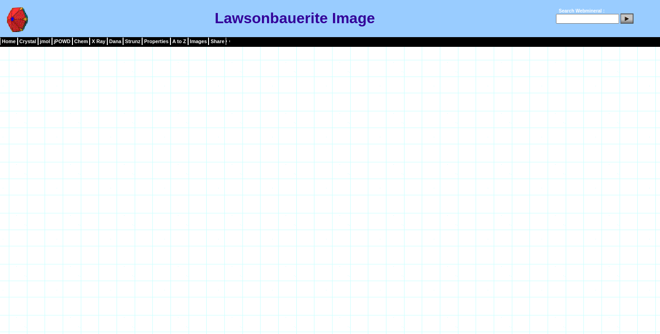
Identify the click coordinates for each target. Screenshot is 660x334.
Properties (156, 41)
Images (198, 41)
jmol (45, 41)
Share (217, 41)
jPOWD (62, 41)
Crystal (28, 41)
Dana (115, 41)
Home (9, 41)
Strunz (132, 41)
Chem (81, 41)
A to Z (179, 41)
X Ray (98, 41)
